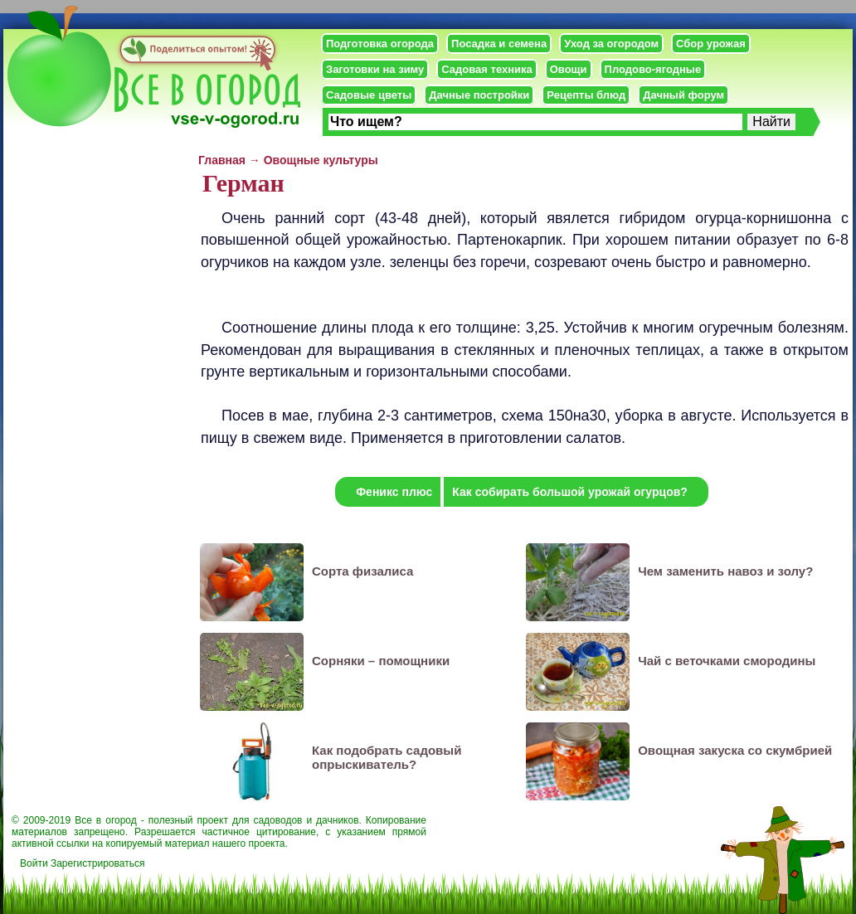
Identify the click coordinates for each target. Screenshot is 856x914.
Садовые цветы (368, 95)
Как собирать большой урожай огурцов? (570, 491)
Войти (34, 863)
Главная (222, 160)
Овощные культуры (321, 160)
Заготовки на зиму (375, 69)
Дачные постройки (479, 95)
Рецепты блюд (586, 95)
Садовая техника (486, 69)
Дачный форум (683, 95)
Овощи (568, 69)
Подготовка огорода (380, 43)
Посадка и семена (499, 43)
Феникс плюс (394, 491)
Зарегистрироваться (97, 863)
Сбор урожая (711, 43)
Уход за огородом (611, 43)
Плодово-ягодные (653, 69)
